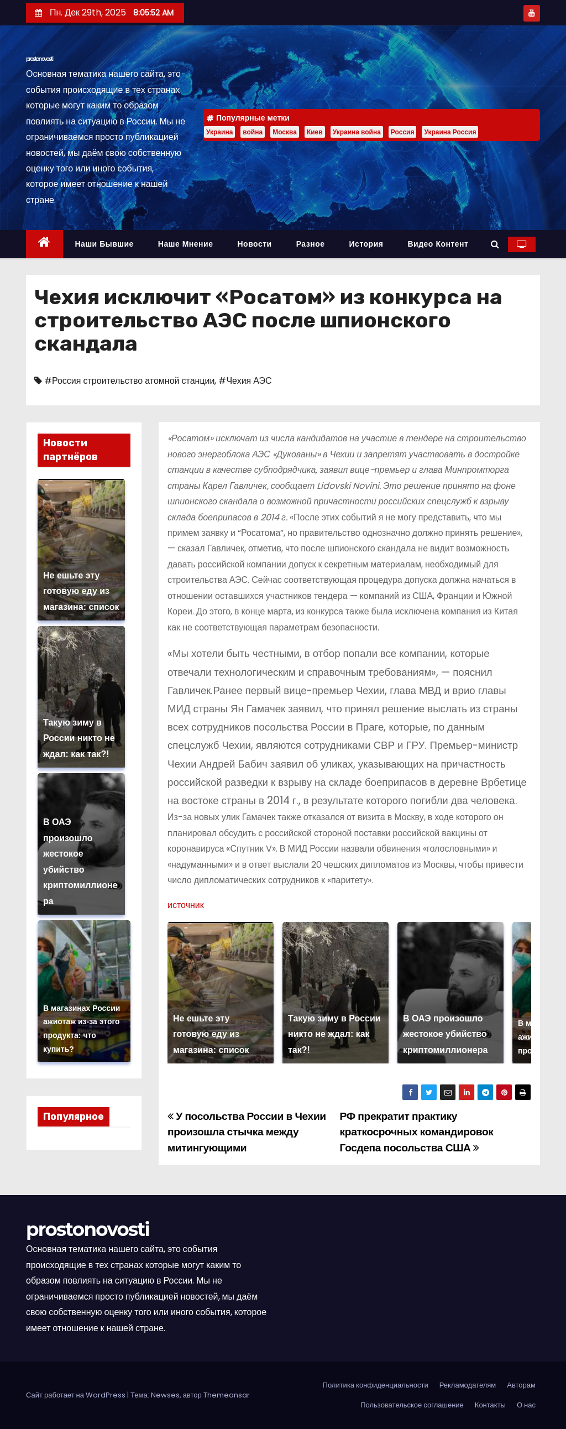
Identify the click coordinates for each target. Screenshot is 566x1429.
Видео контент (437, 243)
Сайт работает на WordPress (76, 1395)
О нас (526, 1405)
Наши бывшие (104, 243)
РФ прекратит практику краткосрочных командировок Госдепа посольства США (417, 1132)
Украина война (357, 132)
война (253, 132)
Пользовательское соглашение (412, 1405)
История (366, 243)
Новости (254, 243)
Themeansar (226, 1395)
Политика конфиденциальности (375, 1385)
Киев (315, 132)
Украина (219, 132)
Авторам (521, 1385)
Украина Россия (450, 132)
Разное (310, 243)
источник (185, 905)
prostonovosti (39, 58)
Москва (284, 132)
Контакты (490, 1405)
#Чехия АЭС (244, 380)
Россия (403, 132)
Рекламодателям (467, 1385)
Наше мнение (185, 243)
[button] (495, 244)
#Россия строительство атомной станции (129, 380)
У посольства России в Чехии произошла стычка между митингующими (246, 1132)
